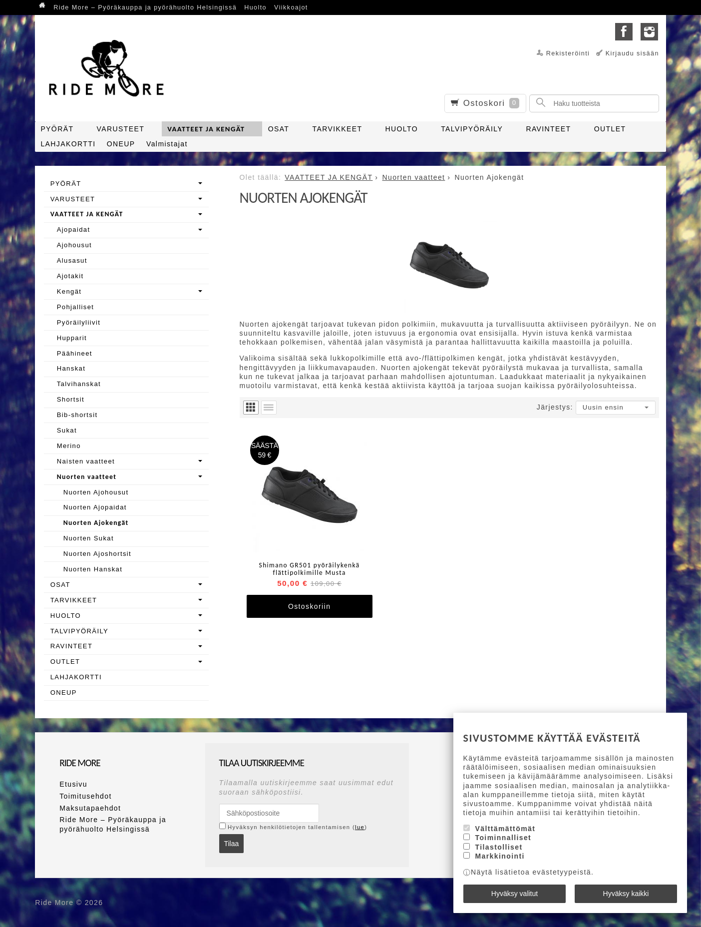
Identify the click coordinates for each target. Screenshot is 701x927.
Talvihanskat (79, 384)
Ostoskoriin (309, 606)
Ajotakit (70, 276)
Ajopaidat (73, 229)
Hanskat (71, 368)
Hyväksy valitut (514, 894)
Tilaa (231, 844)
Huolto (255, 7)
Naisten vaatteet (86, 461)
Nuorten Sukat (88, 538)
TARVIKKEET (337, 129)
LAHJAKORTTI (67, 144)
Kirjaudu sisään (632, 53)
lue (359, 827)
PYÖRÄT (56, 129)
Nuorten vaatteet (87, 476)
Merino (69, 446)
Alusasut (72, 260)
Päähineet (74, 353)
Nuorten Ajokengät (96, 522)
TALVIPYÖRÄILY (472, 129)
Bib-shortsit (77, 415)
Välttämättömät (505, 829)
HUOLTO (401, 129)
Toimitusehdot (85, 796)
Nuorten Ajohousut (96, 492)
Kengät (69, 291)
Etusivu (73, 784)
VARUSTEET (121, 129)
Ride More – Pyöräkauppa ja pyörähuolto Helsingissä (145, 7)
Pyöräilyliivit (79, 322)
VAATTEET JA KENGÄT (206, 128)
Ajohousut (74, 245)
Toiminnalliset (503, 838)
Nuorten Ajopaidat (95, 507)
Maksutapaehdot (90, 808)
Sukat (67, 430)
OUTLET (610, 129)
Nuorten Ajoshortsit (97, 553)
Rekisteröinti (568, 53)
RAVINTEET (548, 129)
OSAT (279, 129)
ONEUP (121, 144)
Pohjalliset (75, 307)
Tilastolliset (499, 847)
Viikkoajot (291, 7)
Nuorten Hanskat (93, 569)
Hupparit (72, 338)
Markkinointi (500, 856)
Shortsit (70, 399)
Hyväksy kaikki (626, 894)
